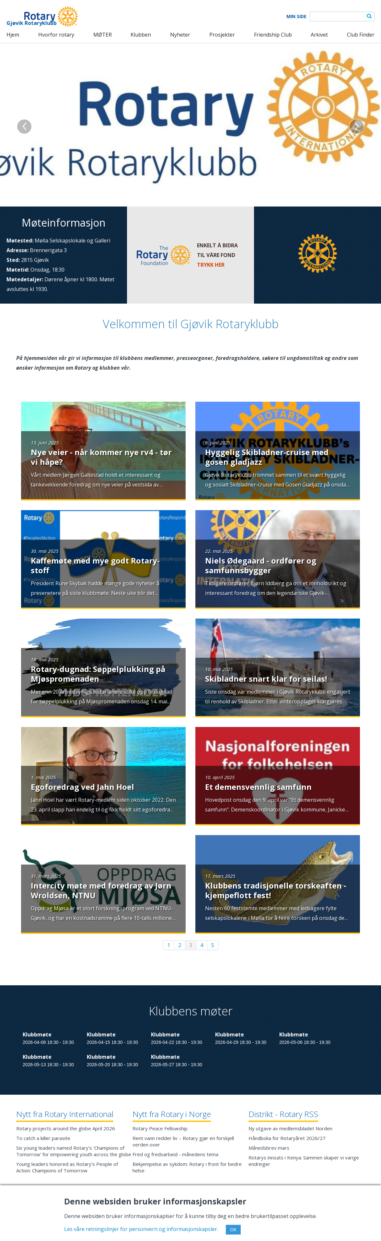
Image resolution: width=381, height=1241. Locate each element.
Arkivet (319, 34)
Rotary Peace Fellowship (160, 1128)
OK (233, 1229)
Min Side (296, 16)
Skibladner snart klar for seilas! (266, 678)
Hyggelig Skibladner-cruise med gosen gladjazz (267, 457)
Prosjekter (222, 34)
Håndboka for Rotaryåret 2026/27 (287, 1138)
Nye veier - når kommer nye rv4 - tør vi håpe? (101, 457)
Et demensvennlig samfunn (258, 786)
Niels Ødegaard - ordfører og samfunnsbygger (260, 565)
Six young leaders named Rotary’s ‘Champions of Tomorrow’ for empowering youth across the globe (73, 1151)
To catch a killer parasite (43, 1138)
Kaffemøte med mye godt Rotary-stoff (95, 565)
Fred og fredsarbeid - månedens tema (175, 1154)
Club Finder (361, 34)
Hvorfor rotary (56, 34)
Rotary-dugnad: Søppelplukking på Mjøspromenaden (98, 674)
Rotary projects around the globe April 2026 (65, 1128)
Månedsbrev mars (268, 1148)
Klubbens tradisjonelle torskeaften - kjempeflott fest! (275, 890)
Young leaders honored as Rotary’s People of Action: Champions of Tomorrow (67, 1167)
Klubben (141, 34)
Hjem (12, 34)
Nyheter (180, 34)
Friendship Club (273, 34)
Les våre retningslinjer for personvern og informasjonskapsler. (141, 1229)
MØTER (102, 34)
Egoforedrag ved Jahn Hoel (82, 786)
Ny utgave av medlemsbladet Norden (290, 1128)
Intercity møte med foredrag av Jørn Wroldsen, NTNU (101, 890)
